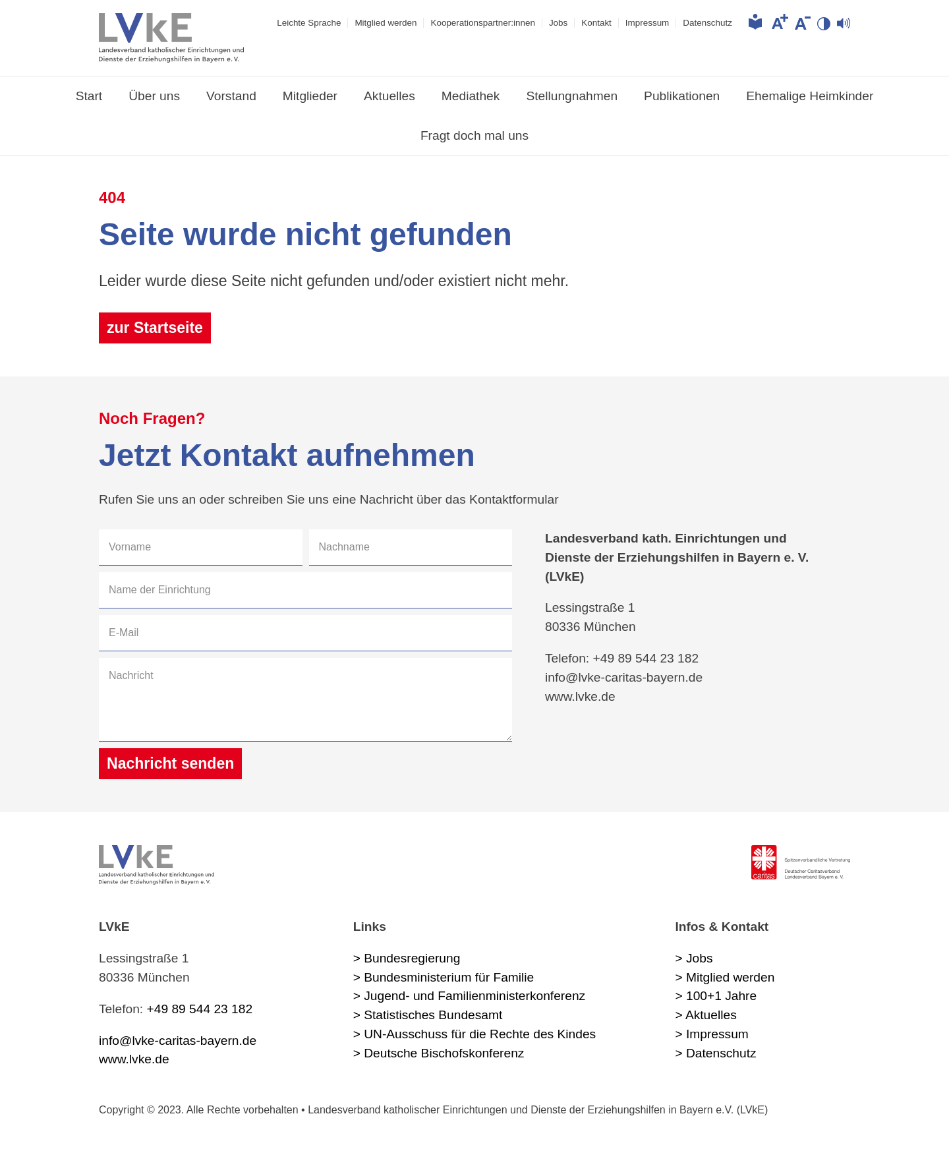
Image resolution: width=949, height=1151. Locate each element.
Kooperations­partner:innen (482, 23)
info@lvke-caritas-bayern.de (177, 1041)
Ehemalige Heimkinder (809, 96)
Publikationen (682, 96)
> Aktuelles (705, 1015)
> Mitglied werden (724, 977)
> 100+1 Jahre (716, 996)
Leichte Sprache (309, 23)
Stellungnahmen (572, 96)
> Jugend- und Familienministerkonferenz (469, 996)
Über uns (154, 96)
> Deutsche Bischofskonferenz (439, 1053)
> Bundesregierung (407, 958)
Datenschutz (707, 23)
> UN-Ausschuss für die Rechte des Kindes (474, 1034)
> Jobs (693, 958)
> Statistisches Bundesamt (428, 1015)
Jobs (558, 23)
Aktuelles (389, 96)
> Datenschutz (715, 1053)
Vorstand (231, 96)
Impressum (647, 23)
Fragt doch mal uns (474, 135)
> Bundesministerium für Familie (443, 977)
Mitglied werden (386, 23)
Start (89, 96)
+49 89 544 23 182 (200, 1009)
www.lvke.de (134, 1059)
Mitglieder (310, 96)
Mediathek (471, 96)
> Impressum (711, 1034)
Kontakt (596, 23)
